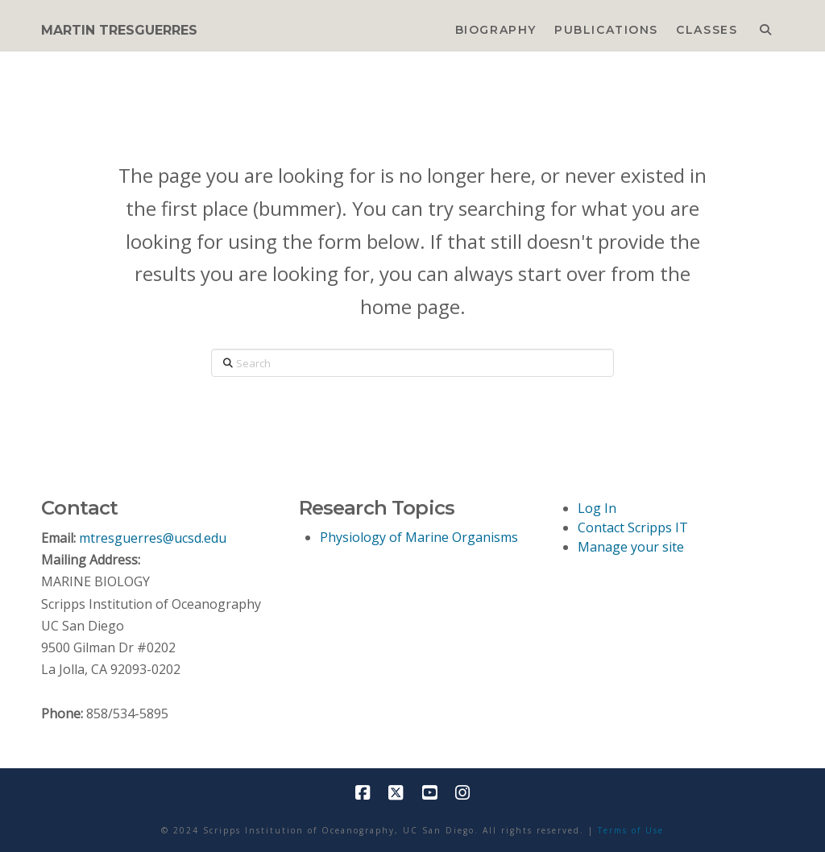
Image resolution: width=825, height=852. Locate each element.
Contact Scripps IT (633, 527)
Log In (597, 508)
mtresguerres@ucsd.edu (152, 538)
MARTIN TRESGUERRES (119, 30)
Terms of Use (631, 830)
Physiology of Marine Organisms (419, 537)
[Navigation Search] (765, 26)
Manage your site (631, 547)
